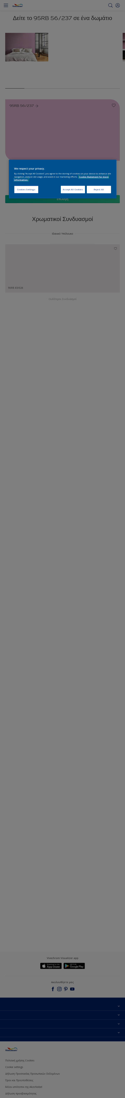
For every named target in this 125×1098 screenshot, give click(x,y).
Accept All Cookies (73, 189)
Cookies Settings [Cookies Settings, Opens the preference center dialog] (26, 189)
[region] (62, 179)
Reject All (99, 189)
